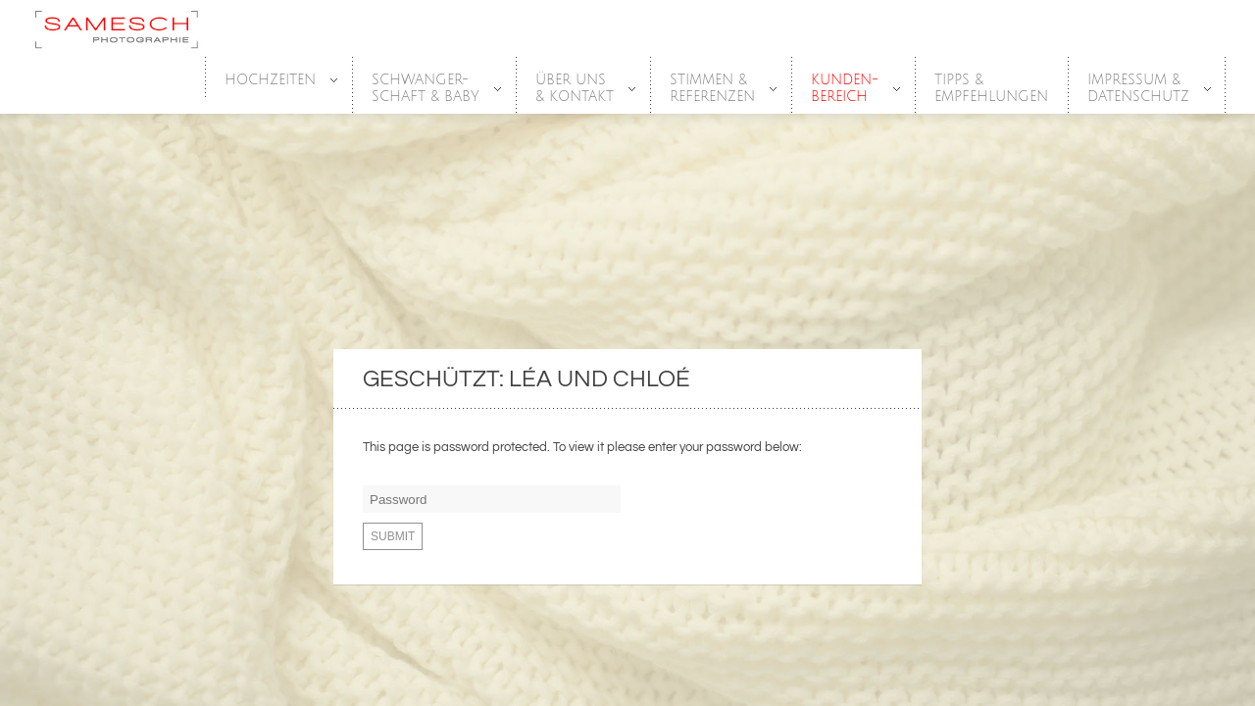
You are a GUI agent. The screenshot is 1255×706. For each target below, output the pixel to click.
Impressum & (1139, 89)
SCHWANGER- (426, 89)
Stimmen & (713, 89)
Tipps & (991, 89)
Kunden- (845, 89)
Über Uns (575, 89)
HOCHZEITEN (271, 80)
